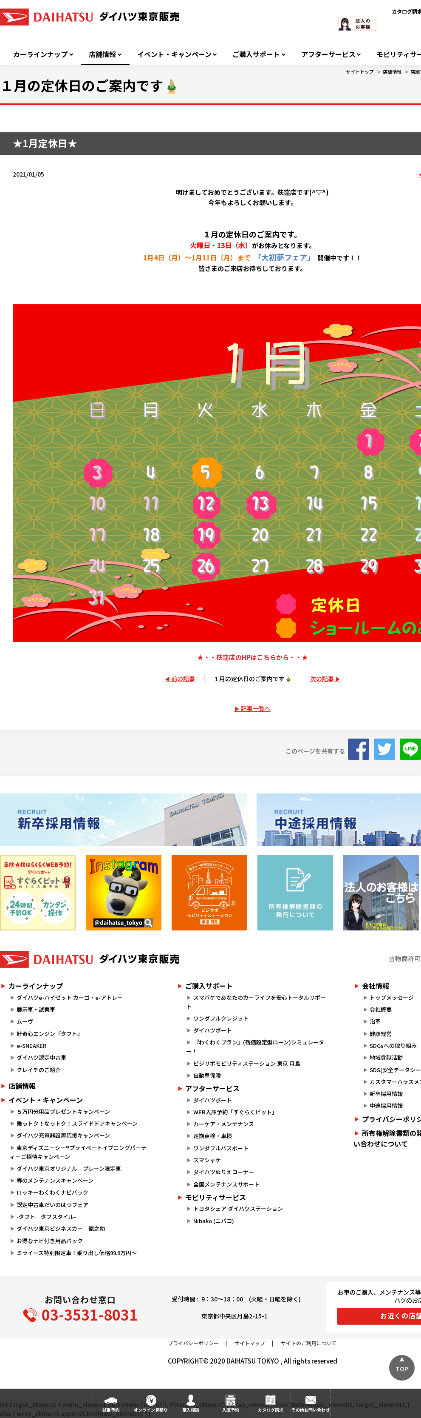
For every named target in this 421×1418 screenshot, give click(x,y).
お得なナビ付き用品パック (52, 1241)
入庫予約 (230, 1410)
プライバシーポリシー (193, 1343)
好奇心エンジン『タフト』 (50, 1034)
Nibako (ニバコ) (213, 1221)
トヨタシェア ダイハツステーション (238, 1208)
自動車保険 (207, 1075)
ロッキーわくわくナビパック (52, 1192)
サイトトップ (360, 71)
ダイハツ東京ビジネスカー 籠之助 (61, 1228)
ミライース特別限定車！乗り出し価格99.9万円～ (77, 1253)
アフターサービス (328, 54)
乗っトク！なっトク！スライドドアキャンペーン (77, 1123)
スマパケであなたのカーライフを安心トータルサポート (255, 1001)
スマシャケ (207, 1160)
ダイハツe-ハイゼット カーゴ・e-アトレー (70, 997)
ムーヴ (25, 1021)
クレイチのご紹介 (39, 1070)
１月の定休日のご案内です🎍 (252, 678)
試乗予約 (110, 1410)
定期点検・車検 (212, 1136)
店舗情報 (102, 54)
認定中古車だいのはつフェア (52, 1205)
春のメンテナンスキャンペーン (55, 1180)
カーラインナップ (40, 54)
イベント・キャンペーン (174, 54)
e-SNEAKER (31, 1045)
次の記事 (322, 678)
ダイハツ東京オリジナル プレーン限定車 (69, 1168)
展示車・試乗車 (36, 1009)
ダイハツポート (212, 1030)
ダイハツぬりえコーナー (223, 1172)
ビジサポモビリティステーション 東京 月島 (246, 1063)
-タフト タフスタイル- (46, 1217)
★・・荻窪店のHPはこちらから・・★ (252, 657)
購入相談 (190, 1410)
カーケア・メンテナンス (223, 1124)
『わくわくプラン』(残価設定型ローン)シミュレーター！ (255, 1046)
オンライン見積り (151, 1410)
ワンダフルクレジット (221, 1018)
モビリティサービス (215, 1197)
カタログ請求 (270, 1410)
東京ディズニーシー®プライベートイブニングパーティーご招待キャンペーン (78, 1152)
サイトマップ (250, 1343)
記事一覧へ (256, 708)
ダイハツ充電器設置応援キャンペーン (63, 1135)
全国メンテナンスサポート (226, 1184)
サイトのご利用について (309, 1343)
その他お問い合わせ (310, 1410)
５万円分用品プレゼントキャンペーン (63, 1111)
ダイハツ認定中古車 (41, 1057)
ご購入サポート (256, 54)
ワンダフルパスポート (221, 1148)
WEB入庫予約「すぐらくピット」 (235, 1112)
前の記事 (183, 678)
